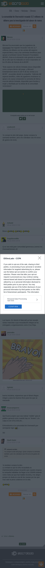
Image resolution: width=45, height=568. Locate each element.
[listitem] (22, 299)
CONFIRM (13, 306)
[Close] (40, 258)
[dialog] (22, 284)
